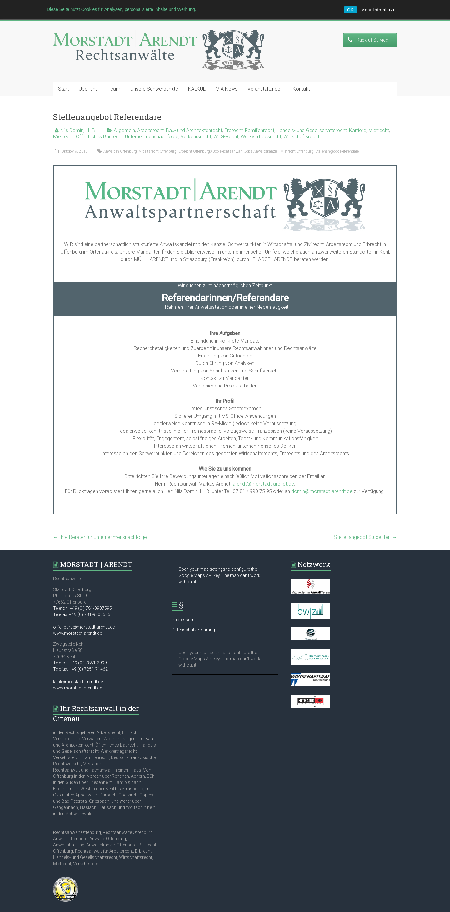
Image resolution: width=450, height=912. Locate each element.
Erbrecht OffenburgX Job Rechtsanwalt (210, 141)
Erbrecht (233, 120)
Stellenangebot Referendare (337, 141)
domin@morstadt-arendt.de (321, 481)
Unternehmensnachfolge (151, 126)
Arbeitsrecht (150, 120)
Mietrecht (378, 120)
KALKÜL (197, 78)
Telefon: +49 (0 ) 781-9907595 (82, 597)
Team (114, 78)
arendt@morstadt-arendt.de (263, 473)
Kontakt (301, 78)
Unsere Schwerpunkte (154, 78)
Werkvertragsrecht (261, 126)
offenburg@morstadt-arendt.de (84, 616)
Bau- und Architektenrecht (194, 120)
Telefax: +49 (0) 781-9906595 (81, 603)
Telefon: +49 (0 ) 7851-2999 (80, 652)
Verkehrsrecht (196, 126)
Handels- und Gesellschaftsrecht (312, 120)
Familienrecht (259, 120)
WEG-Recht (225, 126)
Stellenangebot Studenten (365, 527)
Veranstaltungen (265, 78)
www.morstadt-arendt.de (77, 622)
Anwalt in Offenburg (120, 141)
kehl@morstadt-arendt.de (78, 670)
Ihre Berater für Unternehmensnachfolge (100, 527)
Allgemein (124, 120)
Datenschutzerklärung (193, 619)
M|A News (227, 78)
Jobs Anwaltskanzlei (261, 141)
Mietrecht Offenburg (296, 141)
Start (63, 78)
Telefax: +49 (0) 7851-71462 (80, 658)
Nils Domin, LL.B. (78, 120)
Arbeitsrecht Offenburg (158, 141)
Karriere (357, 120)
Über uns (88, 78)
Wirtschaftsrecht (301, 126)
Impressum (183, 609)
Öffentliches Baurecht (99, 126)
